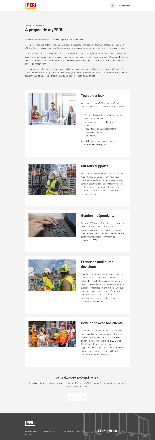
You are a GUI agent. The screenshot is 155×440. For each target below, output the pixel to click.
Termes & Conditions (51, 431)
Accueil (28, 26)
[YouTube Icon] (115, 431)
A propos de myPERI (40, 26)
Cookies (28, 435)
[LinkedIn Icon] (110, 431)
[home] (31, 6)
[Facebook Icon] (99, 431)
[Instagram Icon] (104, 431)
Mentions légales (31, 431)
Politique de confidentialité (74, 431)
